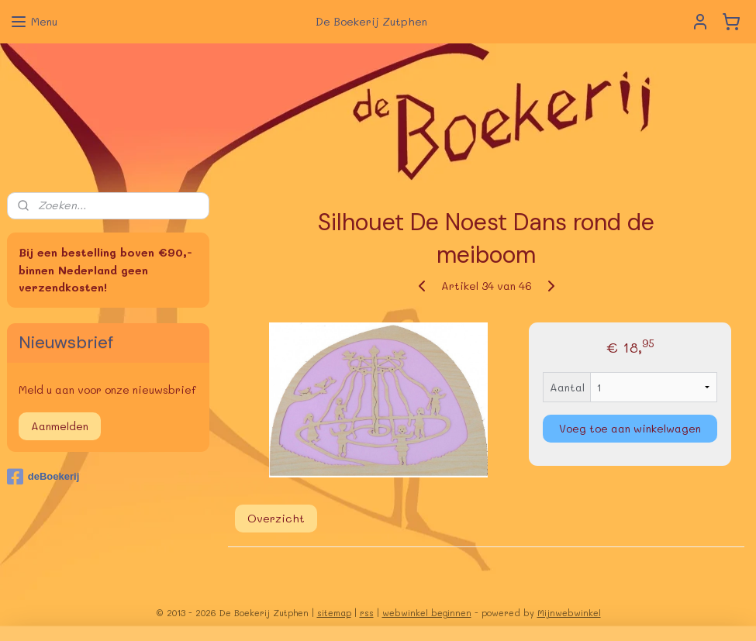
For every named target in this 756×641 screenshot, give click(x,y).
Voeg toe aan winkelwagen (630, 428)
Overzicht (275, 519)
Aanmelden (59, 426)
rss (367, 613)
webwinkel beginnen (426, 613)
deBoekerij (43, 476)
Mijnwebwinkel (569, 613)
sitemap (334, 613)
